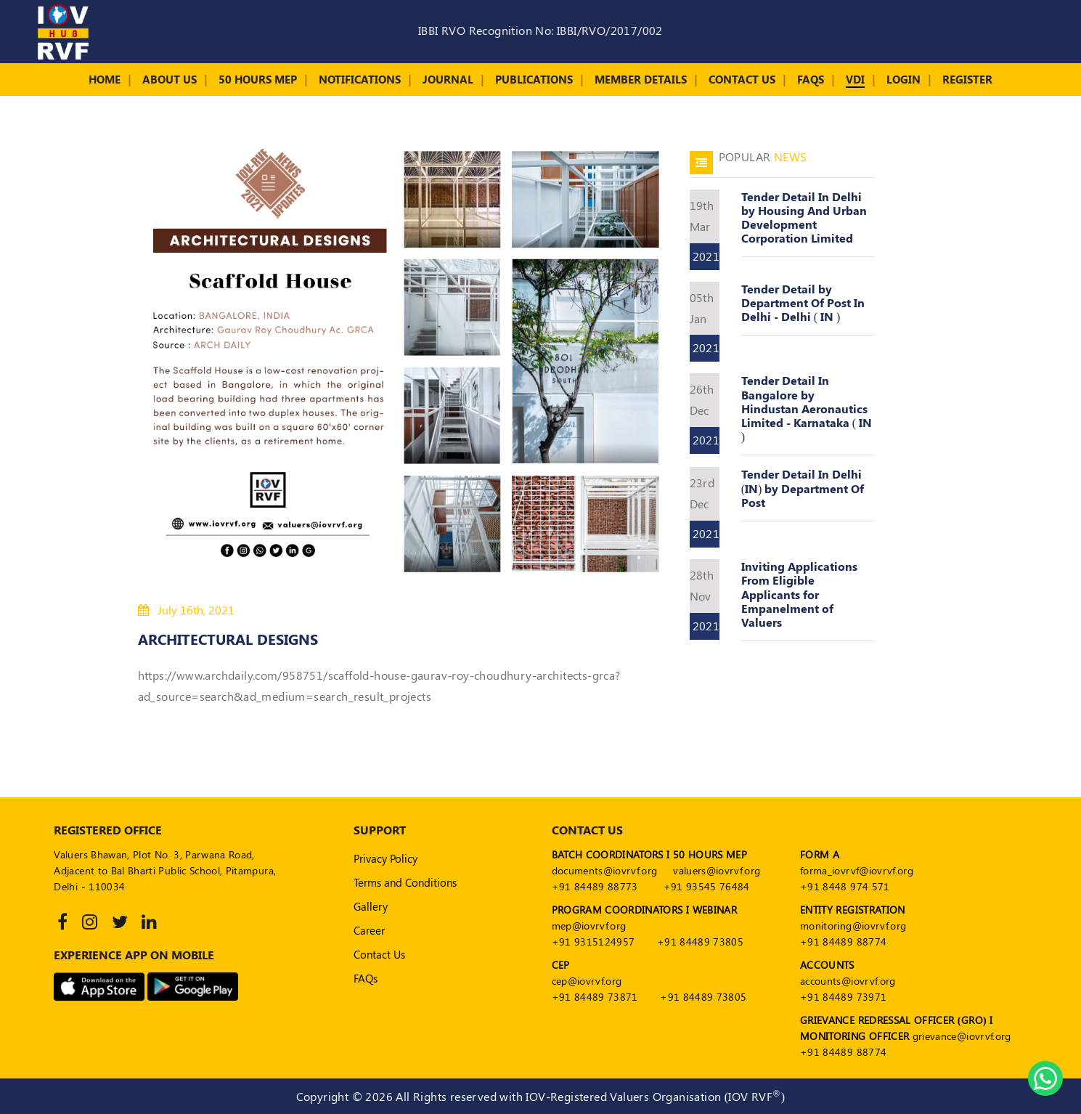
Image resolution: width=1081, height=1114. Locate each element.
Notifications (360, 79)
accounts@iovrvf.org (848, 981)
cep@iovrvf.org (587, 981)
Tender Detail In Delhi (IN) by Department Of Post (803, 487)
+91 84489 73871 (595, 997)
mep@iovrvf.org (589, 925)
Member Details (641, 79)
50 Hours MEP (258, 79)
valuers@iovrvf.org (716, 870)
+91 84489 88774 (843, 941)
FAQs (810, 79)
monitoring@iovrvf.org (853, 925)
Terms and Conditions (405, 882)
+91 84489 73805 (700, 941)
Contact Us (742, 79)
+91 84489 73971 (843, 997)
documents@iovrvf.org (605, 870)
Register (967, 79)
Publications (534, 79)
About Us (169, 79)
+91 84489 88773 (595, 886)
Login (903, 79)
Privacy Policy (385, 858)
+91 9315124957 (593, 941)
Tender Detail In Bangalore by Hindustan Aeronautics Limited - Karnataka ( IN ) (806, 408)
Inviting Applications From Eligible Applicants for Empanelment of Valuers (799, 594)
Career (369, 930)
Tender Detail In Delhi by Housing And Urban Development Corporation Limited (804, 217)
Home (105, 79)
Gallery (371, 906)
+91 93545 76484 (707, 886)
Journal (448, 79)
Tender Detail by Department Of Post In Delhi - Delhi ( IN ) (803, 302)
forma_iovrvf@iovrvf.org (856, 870)
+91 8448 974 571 (845, 886)
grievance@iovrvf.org (962, 1036)
